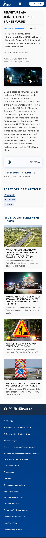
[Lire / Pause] (28, 81)
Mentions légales (11, 441)
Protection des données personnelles (20, 447)
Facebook (10, 195)
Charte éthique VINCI (13, 530)
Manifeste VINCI (11, 523)
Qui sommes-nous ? (12, 465)
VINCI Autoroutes (11, 504)
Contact (7, 479)
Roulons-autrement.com (14, 517)
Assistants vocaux (12, 492)
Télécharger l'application (14, 485)
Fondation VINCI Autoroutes (16, 510)
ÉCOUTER (36, 3)
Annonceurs (9, 472)
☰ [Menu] (20, 3)
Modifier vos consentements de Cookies (21, 454)
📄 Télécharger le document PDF (20, 173)
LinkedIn (9, 204)
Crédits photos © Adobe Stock (17, 434)
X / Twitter (10, 200)
